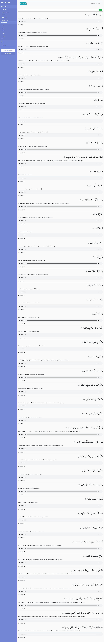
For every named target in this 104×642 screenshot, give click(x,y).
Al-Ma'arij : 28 (21, 409)
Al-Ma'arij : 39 (21, 566)
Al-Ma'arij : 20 (21, 295)
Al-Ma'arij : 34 (21, 495)
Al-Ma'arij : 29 (21, 423)
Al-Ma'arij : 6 (21, 96)
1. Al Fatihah (4, 9)
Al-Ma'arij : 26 (21, 381)
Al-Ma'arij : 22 (21, 324)
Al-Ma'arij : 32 (21, 466)
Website (93, 3)
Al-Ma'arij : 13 (21, 195)
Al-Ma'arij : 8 (21, 124)
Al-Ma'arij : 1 (21, 24)
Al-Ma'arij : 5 (21, 81)
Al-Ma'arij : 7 (21, 110)
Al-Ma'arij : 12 (21, 181)
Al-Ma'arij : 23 (21, 338)
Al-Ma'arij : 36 (21, 523)
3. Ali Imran (4, 15)
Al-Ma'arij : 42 (21, 609)
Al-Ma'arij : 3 (21, 53)
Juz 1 (3, 25)
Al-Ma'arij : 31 (21, 452)
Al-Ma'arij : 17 (21, 252)
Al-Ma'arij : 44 (21, 637)
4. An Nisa (4, 17)
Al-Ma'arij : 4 (21, 67)
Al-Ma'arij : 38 (21, 552)
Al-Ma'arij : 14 (21, 210)
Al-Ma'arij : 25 (21, 366)
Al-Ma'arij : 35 (21, 509)
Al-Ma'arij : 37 (21, 537)
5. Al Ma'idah (5, 20)
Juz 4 (3, 33)
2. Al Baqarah (5, 12)
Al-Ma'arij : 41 (21, 594)
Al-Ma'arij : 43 (21, 623)
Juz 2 (3, 28)
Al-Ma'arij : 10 (21, 153)
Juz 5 (3, 36)
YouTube (98, 3)
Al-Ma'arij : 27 (21, 395)
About (2, 42)
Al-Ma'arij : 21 (21, 309)
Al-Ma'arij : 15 (21, 224)
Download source (8, 50)
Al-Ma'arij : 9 (21, 138)
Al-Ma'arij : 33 (21, 480)
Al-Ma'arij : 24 (21, 352)
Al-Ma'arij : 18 (21, 267)
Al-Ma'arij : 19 (21, 281)
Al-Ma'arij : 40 (21, 580)
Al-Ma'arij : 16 (21, 238)
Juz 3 (3, 31)
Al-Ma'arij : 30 (21, 438)
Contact (3, 45)
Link (2, 39)
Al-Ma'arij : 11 (21, 167)
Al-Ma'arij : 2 (21, 39)
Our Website (8, 53)
